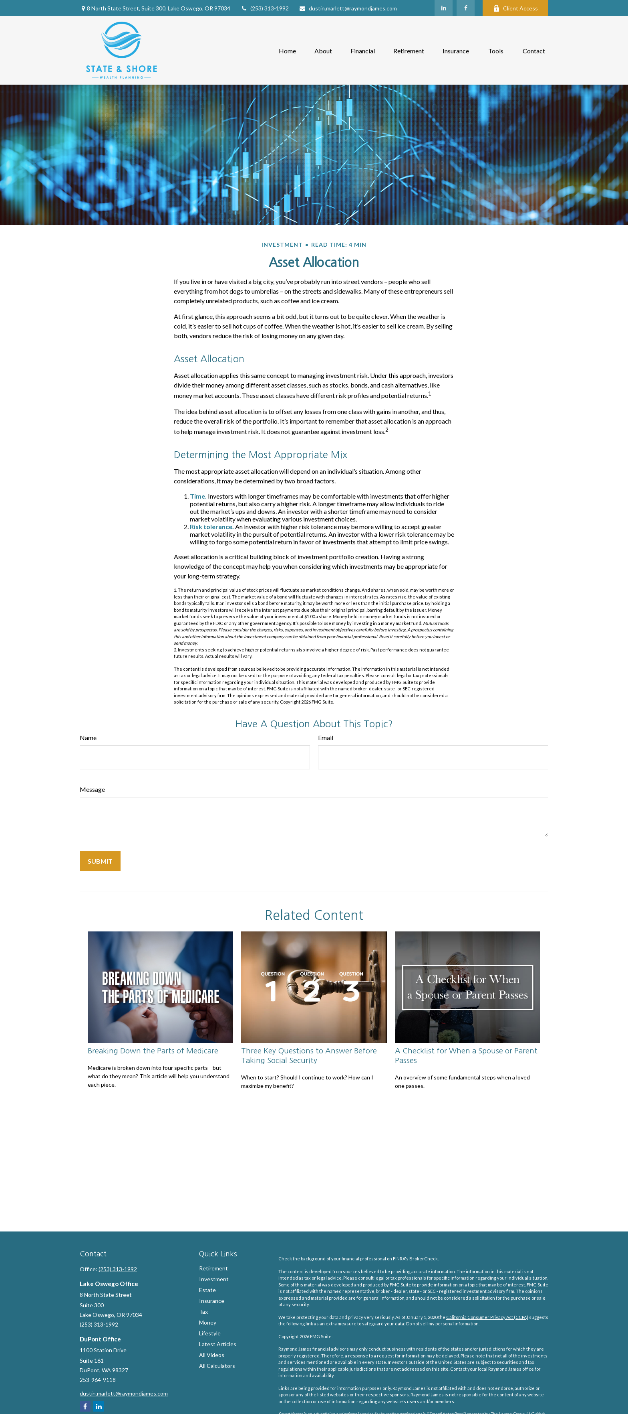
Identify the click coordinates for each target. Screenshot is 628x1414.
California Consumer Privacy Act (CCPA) (487, 1317)
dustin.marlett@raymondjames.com (348, 8)
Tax (203, 1311)
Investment (214, 1279)
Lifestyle (210, 1333)
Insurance (211, 1300)
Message (92, 789)
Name (88, 737)
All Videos (211, 1354)
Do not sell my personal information (442, 1323)
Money (207, 1322)
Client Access (515, 8)
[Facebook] (466, 8)
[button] (287, 50)
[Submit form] (100, 861)
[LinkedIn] (444, 8)
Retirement (213, 1268)
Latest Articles (217, 1344)
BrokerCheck (423, 1258)
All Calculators (217, 1365)
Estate (207, 1289)
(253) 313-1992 (264, 8)
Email (325, 737)
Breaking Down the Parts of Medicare (153, 1051)
